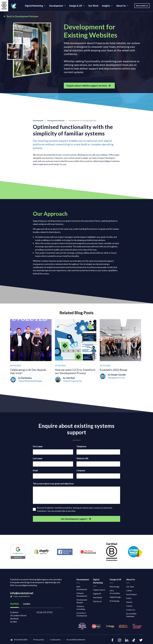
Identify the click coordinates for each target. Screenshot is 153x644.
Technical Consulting (80, 607)
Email (35, 470)
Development (57, 5)
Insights (107, 5)
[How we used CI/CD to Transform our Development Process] (75, 350)
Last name (37, 458)
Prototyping (114, 601)
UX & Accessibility (115, 591)
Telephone (81, 446)
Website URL (82, 458)
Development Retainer (58, 120)
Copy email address (20, 596)
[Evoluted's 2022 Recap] (120, 350)
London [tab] (26, 604)
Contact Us (130, 610)
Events (128, 598)
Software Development (81, 594)
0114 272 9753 (44, 612)
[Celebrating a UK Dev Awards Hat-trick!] (31, 350)
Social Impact (131, 594)
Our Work (93, 5)
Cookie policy (55, 639)
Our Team (130, 587)
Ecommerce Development (81, 614)
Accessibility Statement (131, 614)
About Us (122, 5)
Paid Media (97, 597)
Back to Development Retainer (21, 16)
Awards (129, 602)
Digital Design (115, 597)
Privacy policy (38, 639)
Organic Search (99, 590)
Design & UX (77, 5)
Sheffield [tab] (14, 604)
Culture (129, 590)
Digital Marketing (35, 5)
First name (37, 446)
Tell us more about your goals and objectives (53, 483)
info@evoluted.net (21, 593)
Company (80, 470)
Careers (129, 606)
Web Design (114, 587)
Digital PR (97, 594)
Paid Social (97, 601)
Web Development (81, 588)
